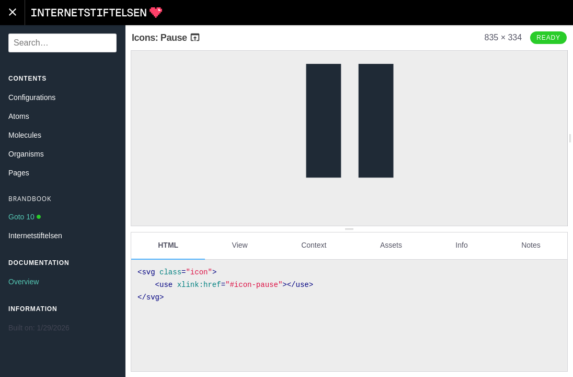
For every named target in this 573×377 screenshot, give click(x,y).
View (240, 244)
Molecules (24, 135)
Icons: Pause (166, 37)
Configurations (31, 97)
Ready (548, 37)
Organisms (26, 154)
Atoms (18, 116)
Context (313, 244)
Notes (531, 244)
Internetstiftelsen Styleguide (96, 12)
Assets (391, 244)
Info (461, 244)
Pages (18, 173)
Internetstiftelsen (35, 235)
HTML (168, 244)
